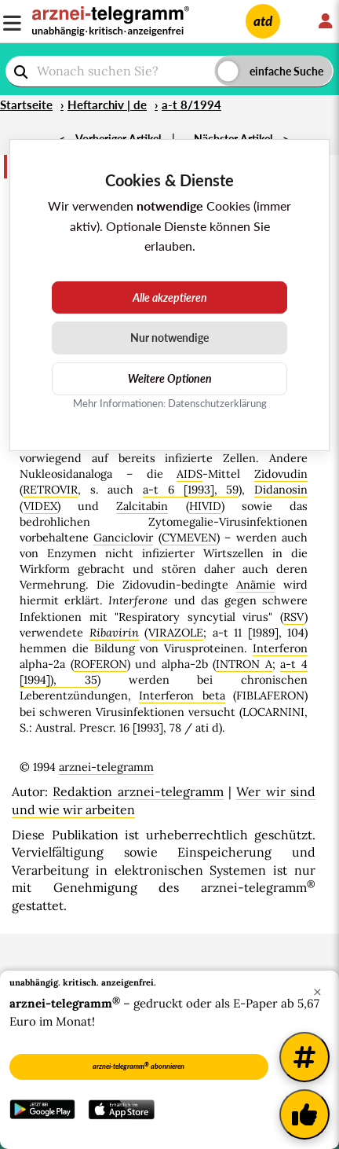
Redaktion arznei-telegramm (138, 791)
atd (262, 21)
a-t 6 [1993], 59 (191, 490)
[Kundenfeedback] (304, 1114)
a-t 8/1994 (191, 104)
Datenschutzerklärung (217, 403)
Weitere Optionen (170, 378)
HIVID (205, 506)
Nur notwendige (169, 337)
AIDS (189, 474)
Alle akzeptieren (170, 297)
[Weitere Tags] (304, 1057)
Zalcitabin (142, 506)
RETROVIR (50, 490)
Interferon (280, 648)
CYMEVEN (189, 537)
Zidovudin (281, 474)
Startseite (26, 104)
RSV (293, 617)
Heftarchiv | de (107, 104)
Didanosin (281, 490)
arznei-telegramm (106, 767)
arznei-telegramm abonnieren (138, 1065)
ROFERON (100, 664)
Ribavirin (114, 633)
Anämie (255, 585)
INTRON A (244, 664)
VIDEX (40, 506)
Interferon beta (181, 695)
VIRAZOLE (175, 633)
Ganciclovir (123, 537)
